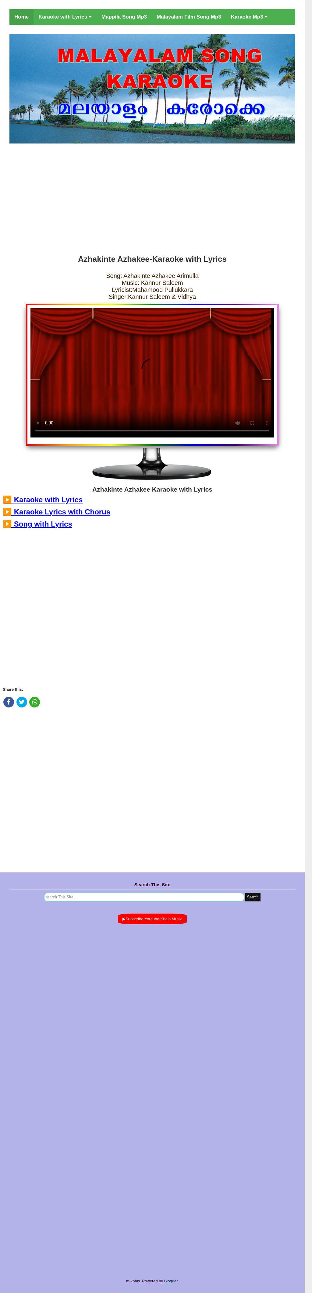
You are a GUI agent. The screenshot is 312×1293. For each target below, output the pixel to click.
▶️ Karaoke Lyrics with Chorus (56, 512)
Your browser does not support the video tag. (152, 372)
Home (21, 17)
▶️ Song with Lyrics (37, 524)
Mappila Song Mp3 (124, 17)
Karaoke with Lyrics (65, 17)
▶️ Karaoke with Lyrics (43, 500)
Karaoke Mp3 (249, 17)
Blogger (171, 1281)
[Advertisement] (152, 197)
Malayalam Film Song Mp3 (189, 17)
